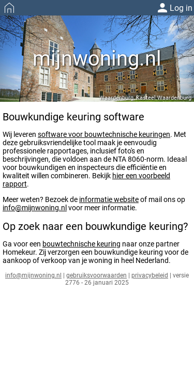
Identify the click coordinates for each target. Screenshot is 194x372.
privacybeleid (149, 275)
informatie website (109, 199)
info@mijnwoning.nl (35, 208)
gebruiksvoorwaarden (96, 275)
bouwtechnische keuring (81, 244)
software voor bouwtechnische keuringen (104, 134)
